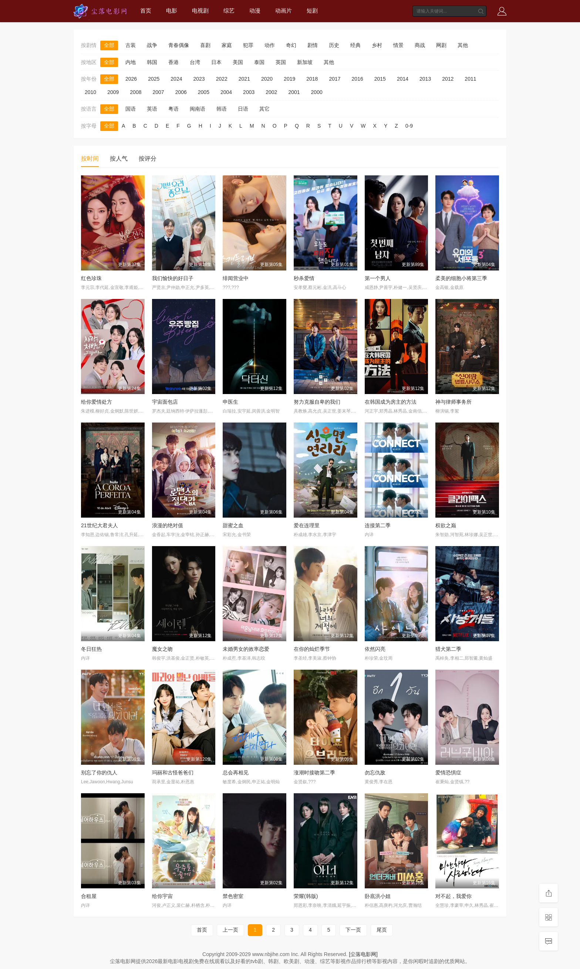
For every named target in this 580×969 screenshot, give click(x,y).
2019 (289, 79)
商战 (420, 45)
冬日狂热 (91, 649)
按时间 (90, 158)
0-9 (409, 126)
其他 (463, 45)
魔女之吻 (162, 649)
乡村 (377, 45)
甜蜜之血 (233, 525)
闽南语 (197, 109)
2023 (199, 79)
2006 (181, 92)
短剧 (312, 10)
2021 (244, 79)
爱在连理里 (307, 525)
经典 (355, 45)
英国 (281, 62)
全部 (109, 45)
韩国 (152, 62)
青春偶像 (178, 45)
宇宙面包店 (165, 402)
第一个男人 (378, 278)
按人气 (119, 158)
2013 (425, 79)
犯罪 (248, 45)
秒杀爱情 (304, 278)
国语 (130, 109)
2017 (334, 79)
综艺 (229, 10)
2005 (203, 92)
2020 (267, 79)
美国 (238, 62)
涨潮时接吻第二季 (314, 772)
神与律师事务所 (453, 402)
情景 (398, 45)
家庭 (227, 45)
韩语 (221, 109)
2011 (470, 79)
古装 (130, 45)
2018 (312, 79)
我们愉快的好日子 (172, 278)
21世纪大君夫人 (99, 525)
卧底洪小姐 (378, 896)
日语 (243, 109)
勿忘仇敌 (375, 772)
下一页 (353, 930)
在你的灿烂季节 (312, 649)
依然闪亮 (375, 649)
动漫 (254, 10)
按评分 (147, 158)
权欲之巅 (445, 525)
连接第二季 (378, 525)
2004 (226, 92)
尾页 (382, 930)
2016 (357, 79)
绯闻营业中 (236, 278)
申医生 (230, 402)
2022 (221, 79)
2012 (447, 79)
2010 (90, 92)
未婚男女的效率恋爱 (246, 649)
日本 (216, 62)
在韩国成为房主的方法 (391, 402)
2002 (271, 92)
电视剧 (200, 10)
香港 (173, 62)
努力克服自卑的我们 (317, 402)
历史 (334, 45)
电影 (171, 10)
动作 (269, 45)
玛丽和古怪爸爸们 (172, 772)
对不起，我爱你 (453, 896)
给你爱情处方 (96, 402)
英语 (152, 109)
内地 (130, 62)
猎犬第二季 (448, 649)
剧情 (312, 45)
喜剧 (205, 45)
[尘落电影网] (363, 954)
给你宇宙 (162, 896)
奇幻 (291, 45)
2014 (402, 79)
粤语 (173, 109)
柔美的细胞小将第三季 (461, 278)
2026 (131, 79)
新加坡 (305, 62)
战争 (152, 45)
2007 (158, 92)
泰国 (259, 62)
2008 (135, 92)
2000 (317, 92)
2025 (153, 79)
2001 (294, 92)
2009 (113, 92)
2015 (380, 79)
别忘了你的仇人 (99, 772)
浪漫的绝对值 (167, 525)
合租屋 (89, 896)
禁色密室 (233, 896)
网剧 (441, 45)
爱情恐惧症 (448, 772)
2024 (176, 79)
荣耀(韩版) (306, 896)
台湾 (195, 62)
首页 (145, 10)
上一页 (230, 930)
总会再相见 (236, 772)
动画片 (283, 10)
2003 (248, 92)
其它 (264, 109)
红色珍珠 (91, 278)
